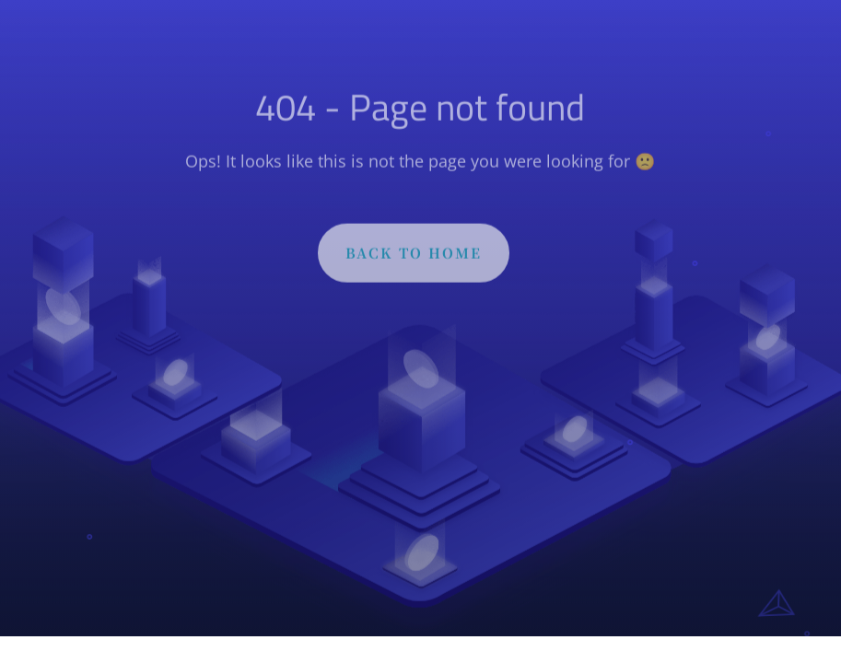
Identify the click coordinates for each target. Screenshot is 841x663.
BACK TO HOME (413, 259)
